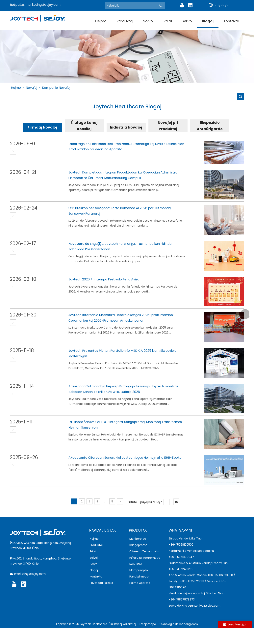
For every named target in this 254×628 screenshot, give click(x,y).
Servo (93, 564)
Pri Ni (93, 551)
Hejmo (94, 539)
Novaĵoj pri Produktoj (168, 125)
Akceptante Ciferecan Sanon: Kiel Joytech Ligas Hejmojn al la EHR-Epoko (125, 457)
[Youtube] (181, 5)
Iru (176, 502)
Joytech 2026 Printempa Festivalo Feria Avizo (103, 279)
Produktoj (96, 545)
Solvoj (94, 558)
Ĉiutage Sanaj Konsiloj (84, 125)
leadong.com (188, 624)
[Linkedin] (190, 5)
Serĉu (240, 96)
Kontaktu (96, 576)
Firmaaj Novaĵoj (42, 127)
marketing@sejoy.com (43, 4)
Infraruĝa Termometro (145, 558)
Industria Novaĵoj (126, 127)
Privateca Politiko (101, 583)
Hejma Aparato (139, 583)
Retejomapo (148, 624)
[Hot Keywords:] (161, 5)
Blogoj (94, 570)
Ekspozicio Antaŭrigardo (210, 125)
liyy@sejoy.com (209, 606)
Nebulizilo (135, 564)
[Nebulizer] (131, 5)
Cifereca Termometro (144, 551)
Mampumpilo (138, 570)
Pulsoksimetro (139, 576)
